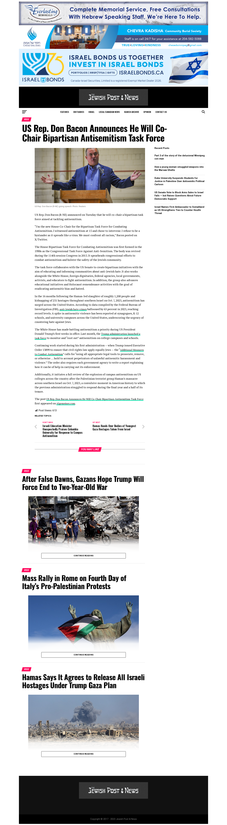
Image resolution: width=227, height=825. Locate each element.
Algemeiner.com (74, 403)
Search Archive (131, 111)
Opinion (147, 111)
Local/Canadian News (109, 111)
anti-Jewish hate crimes (74, 309)
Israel (91, 111)
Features (64, 111)
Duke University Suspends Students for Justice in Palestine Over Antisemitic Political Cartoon (179, 181)
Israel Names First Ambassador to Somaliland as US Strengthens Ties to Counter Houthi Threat (179, 210)
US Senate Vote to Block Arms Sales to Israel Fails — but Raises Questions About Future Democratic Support (179, 195)
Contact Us (161, 111)
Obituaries (78, 111)
